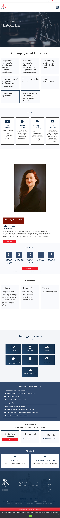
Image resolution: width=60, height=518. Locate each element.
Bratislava (15, 460)
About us (50, 486)
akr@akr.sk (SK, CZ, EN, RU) (41, 272)
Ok (30, 516)
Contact (49, 489)
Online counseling (51, 487)
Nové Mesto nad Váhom (45, 460)
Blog (49, 491)
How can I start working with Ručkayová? (16, 406)
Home (49, 482)
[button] (57, 7)
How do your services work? (12, 396)
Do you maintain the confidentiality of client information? (20, 393)
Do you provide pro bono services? (14, 403)
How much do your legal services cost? (15, 399)
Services (50, 484)
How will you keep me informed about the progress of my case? (21, 412)
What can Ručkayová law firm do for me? (15, 390)
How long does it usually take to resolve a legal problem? (20, 409)
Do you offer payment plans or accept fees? (16, 415)
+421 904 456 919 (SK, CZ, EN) (25, 272)
